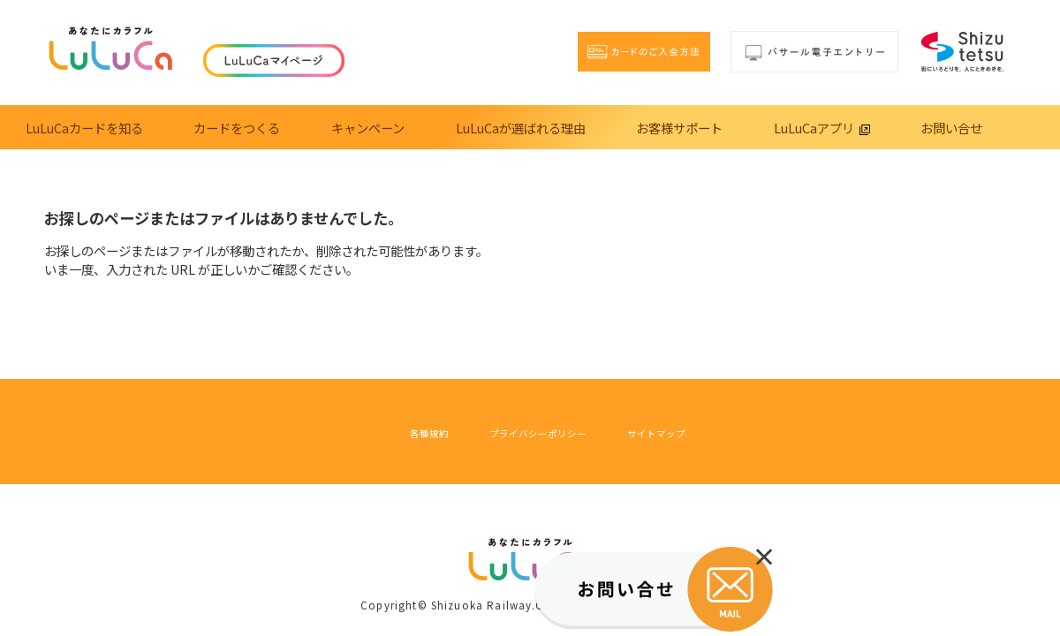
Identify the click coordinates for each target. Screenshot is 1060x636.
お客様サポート (679, 127)
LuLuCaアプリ (822, 127)
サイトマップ (697, 431)
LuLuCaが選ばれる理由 (521, 127)
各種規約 (383, 431)
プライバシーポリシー (532, 431)
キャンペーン (368, 127)
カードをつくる (236, 127)
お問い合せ (951, 127)
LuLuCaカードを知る (84, 127)
